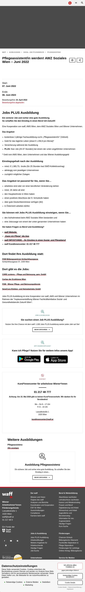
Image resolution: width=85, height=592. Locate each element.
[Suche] (82, 3)
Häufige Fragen (65, 513)
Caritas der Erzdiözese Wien (14, 269)
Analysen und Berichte (39, 492)
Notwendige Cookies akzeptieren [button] (70, 576)
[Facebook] (4, 530)
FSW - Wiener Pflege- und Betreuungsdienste (21, 274)
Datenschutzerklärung (74, 587)
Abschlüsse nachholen (68, 487)
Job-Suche (35, 540)
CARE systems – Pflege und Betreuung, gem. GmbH (24, 264)
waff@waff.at (8, 506)
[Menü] (76, 3)
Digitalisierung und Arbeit (68, 497)
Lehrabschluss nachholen (69, 489)
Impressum (70, 589)
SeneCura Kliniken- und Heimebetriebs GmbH (21, 279)
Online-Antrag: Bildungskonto (70, 540)
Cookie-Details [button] (62, 587)
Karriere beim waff (38, 505)
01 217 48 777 (42, 381)
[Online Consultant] (70, 3)
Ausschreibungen (37, 500)
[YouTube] (11, 530)
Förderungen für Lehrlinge (69, 538)
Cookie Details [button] (70, 583)
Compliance (35, 503)
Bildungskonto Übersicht (68, 530)
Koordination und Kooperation (42, 495)
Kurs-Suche (63, 516)
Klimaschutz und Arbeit (68, 500)
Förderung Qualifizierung (40, 557)
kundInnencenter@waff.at (42, 409)
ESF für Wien (36, 497)
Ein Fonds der (8, 518)
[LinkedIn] (6, 535)
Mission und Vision (38, 487)
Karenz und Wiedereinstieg (69, 492)
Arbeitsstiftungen (37, 530)
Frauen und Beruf (66, 495)
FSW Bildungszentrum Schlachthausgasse (20, 249)
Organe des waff (37, 489)
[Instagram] (17, 530)
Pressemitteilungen (66, 551)
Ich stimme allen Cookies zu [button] (70, 566)
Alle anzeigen (13, 438)
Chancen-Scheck (65, 527)
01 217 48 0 (7, 509)
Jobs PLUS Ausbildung (40, 527)
